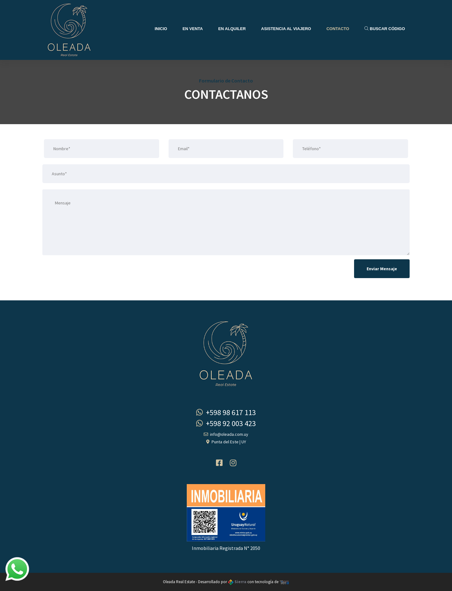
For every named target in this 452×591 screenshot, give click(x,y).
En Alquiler (232, 28)
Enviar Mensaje (382, 269)
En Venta (192, 28)
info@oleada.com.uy (226, 434)
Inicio (161, 28)
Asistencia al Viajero (286, 28)
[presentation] (90, 270)
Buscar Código (384, 28)
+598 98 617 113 (226, 412)
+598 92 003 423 (226, 423)
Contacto (337, 28)
